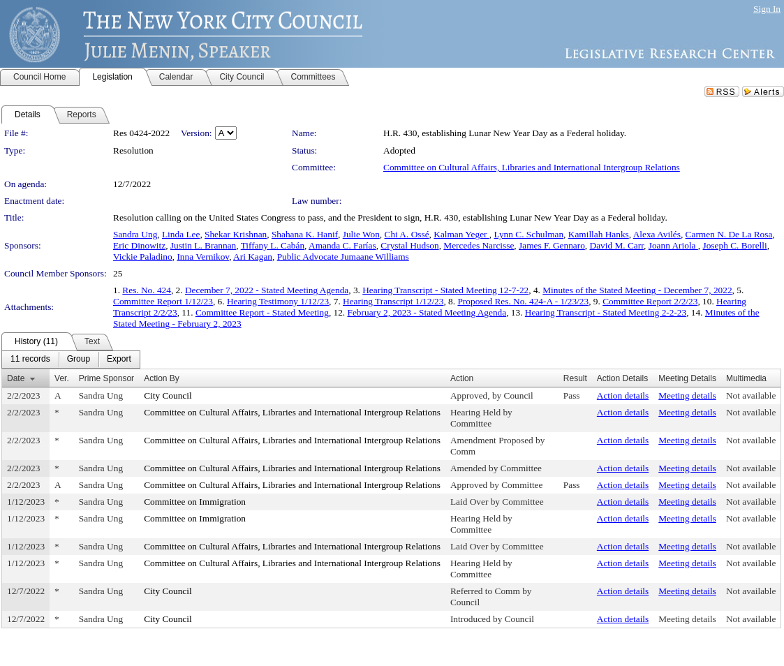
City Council (168, 395)
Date (15, 378)
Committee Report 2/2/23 (649, 301)
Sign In (767, 8)
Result (575, 378)
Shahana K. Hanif (305, 234)
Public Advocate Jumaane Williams (343, 256)
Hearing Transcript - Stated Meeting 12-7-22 (445, 290)
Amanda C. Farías (342, 245)
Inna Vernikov (203, 256)
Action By (161, 378)
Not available (751, 395)
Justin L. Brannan (203, 245)
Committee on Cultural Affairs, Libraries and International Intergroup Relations (531, 167)
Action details (623, 395)
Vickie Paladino (142, 256)
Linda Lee (181, 234)
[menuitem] (30, 359)
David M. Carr (617, 245)
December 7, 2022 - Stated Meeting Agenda (266, 290)
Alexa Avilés (657, 234)
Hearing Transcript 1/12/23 (393, 301)
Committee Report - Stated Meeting (262, 312)
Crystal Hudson (409, 245)
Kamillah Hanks (598, 234)
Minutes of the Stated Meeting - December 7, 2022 (637, 290)
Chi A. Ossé (407, 234)
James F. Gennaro (552, 245)
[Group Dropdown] (78, 359)
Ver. (61, 378)
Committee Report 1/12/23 (163, 301)
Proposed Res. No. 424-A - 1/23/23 (523, 301)
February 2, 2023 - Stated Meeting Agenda (427, 312)
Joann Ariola (673, 245)
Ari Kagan (252, 256)
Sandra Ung (135, 234)
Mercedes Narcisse (478, 245)
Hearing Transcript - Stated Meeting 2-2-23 (605, 312)
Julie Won (361, 234)
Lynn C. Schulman (529, 234)
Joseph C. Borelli (735, 245)
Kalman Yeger (461, 234)
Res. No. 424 (146, 290)
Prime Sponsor (106, 378)
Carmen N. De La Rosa (729, 234)
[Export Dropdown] (119, 359)
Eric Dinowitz (139, 245)
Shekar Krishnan (236, 234)
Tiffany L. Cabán (272, 245)
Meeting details (687, 395)
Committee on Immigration (195, 501)
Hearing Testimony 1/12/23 (278, 301)
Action (461, 378)
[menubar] (70, 359)
